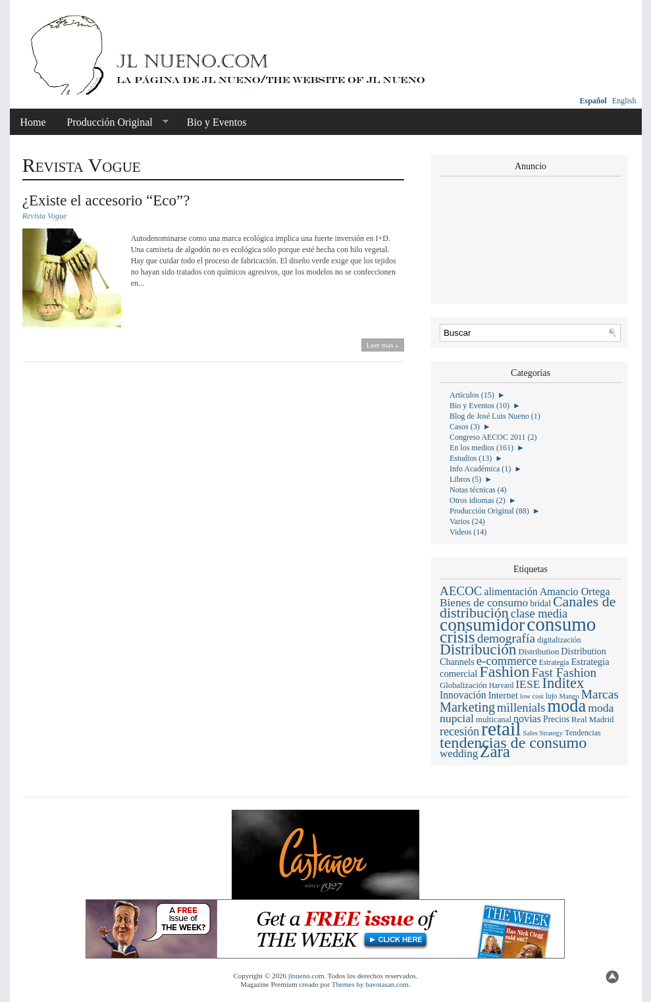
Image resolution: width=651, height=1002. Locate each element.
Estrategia (554, 662)
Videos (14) (468, 532)
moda (567, 706)
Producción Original (113, 122)
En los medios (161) (481, 447)
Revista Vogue (44, 216)
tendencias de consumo (513, 742)
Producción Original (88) (489, 510)
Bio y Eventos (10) (479, 405)
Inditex (563, 683)
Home (33, 122)
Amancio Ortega (575, 591)
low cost (532, 696)
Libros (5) (465, 479)
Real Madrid (592, 719)
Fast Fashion (564, 672)
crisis (457, 636)
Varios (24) (467, 521)
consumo (561, 624)
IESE (527, 684)
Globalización (463, 685)
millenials (521, 707)
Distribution (538, 651)
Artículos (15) (472, 395)
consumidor (482, 625)
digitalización (559, 640)
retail (501, 728)
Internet (503, 695)
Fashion (504, 671)
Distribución (478, 649)
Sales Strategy (543, 733)
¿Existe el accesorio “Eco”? (106, 200)
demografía (506, 638)
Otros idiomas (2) (478, 500)
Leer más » (383, 345)
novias (527, 718)
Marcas (600, 694)
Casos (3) (465, 426)
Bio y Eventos (217, 122)
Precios (556, 719)
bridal (540, 603)
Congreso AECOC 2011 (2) (493, 437)
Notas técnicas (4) (478, 489)
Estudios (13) (471, 458)
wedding (459, 753)
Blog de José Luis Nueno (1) (495, 416)
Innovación (463, 694)
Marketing (467, 707)
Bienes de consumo (484, 602)
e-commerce (507, 661)
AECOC (461, 591)
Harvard (501, 685)
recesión (459, 731)
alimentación (510, 591)
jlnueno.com (306, 976)
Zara (495, 751)
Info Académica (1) (480, 468)
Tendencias (583, 732)
